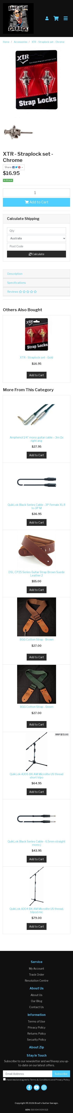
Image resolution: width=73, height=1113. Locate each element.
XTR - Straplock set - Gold (36, 357)
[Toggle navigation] (65, 18)
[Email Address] (27, 1073)
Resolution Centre (36, 980)
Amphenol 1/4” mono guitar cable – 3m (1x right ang (36, 439)
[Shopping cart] (56, 18)
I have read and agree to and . (36, 1079)
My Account (36, 968)
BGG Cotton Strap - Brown (37, 639)
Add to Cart (36, 202)
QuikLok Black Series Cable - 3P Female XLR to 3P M (36, 506)
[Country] (36, 238)
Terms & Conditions (40, 1079)
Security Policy (36, 1039)
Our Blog (36, 1001)
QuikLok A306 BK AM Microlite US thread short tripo (36, 775)
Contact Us (36, 1007)
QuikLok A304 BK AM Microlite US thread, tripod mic (37, 910)
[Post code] (36, 246)
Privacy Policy (36, 1027)
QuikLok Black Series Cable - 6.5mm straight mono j (36, 843)
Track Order (36, 974)
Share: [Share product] (13, 167)
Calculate (36, 254)
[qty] (36, 230)
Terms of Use (36, 1021)
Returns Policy (36, 1033)
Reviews (22, 291)
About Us (36, 995)
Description (14, 273)
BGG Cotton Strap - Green (36, 706)
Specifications (16, 282)
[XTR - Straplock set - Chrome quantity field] (36, 192)
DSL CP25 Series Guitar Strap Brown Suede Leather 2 (36, 573)
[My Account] (47, 18)
